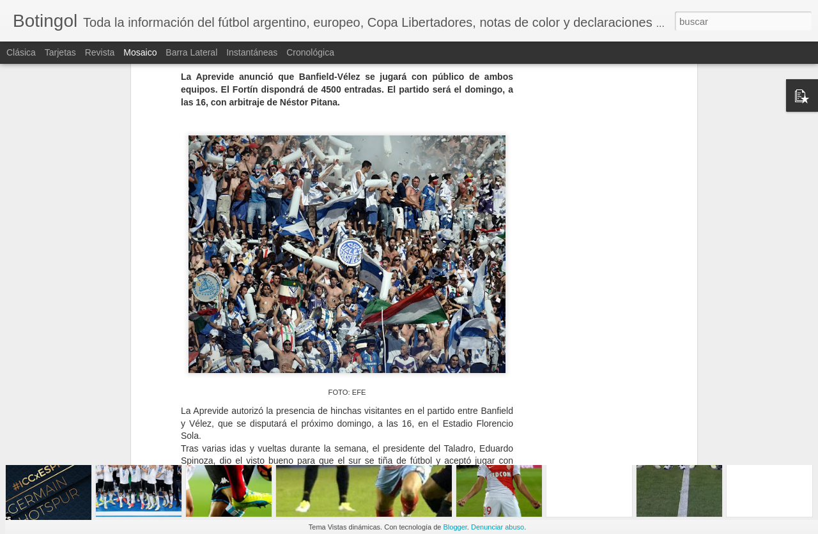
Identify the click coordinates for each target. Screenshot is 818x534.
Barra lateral (191, 52)
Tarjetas (60, 52)
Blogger (455, 527)
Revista (100, 52)
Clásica (21, 52)
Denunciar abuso (497, 527)
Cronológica (310, 52)
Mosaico (140, 52)
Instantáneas (251, 52)
